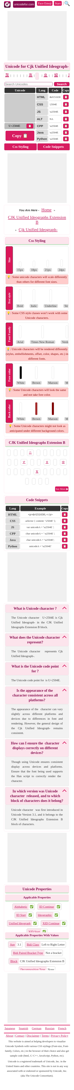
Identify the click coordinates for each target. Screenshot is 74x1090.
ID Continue (46, 906)
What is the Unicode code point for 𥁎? (35, 668)
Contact (19, 1035)
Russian (49, 1028)
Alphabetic (20, 906)
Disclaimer (32, 1035)
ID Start (21, 915)
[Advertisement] (37, 36)
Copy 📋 (20, 135)
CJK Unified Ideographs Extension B (37, 219)
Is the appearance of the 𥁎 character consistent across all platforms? (35, 695)
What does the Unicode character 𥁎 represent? (35, 639)
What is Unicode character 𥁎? (35, 608)
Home (46, 209)
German (36, 1028)
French (62, 1028)
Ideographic (45, 915)
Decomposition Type (33, 969)
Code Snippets (53, 147)
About (9, 1035)
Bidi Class (33, 944)
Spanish (23, 1028)
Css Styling (20, 147)
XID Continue (51, 923)
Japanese (10, 1028)
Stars (58, 3)
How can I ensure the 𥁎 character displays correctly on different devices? (35, 748)
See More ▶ (62, 488)
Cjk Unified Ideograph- (38, 229)
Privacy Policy (59, 1035)
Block (14, 961)
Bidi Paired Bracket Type (28, 952)
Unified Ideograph (20, 923)
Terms (45, 1035)
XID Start (34, 931)
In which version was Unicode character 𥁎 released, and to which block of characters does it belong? (36, 796)
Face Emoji (45, 3)
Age (12, 944)
